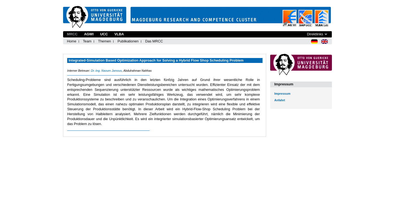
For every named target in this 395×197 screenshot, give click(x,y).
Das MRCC (154, 41)
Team (87, 41)
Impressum (282, 93)
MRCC (72, 34)
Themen (104, 41)
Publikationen (128, 41)
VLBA (119, 34)
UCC (104, 34)
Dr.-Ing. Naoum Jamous (106, 70)
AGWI (89, 34)
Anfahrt (279, 100)
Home (71, 41)
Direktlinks (315, 34)
